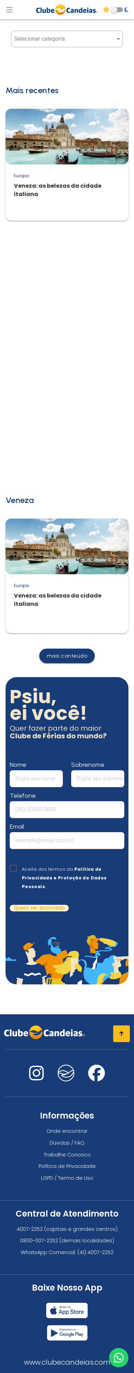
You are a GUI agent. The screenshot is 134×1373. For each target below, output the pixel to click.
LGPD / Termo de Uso (67, 1178)
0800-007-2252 (39, 1240)
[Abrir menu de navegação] (9, 9)
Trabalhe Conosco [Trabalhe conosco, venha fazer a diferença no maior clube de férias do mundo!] (67, 1154)
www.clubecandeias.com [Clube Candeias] (67, 1362)
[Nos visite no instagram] (36, 1077)
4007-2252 (30, 1229)
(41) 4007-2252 (95, 1252)
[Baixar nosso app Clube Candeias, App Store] (67, 1308)
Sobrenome (87, 764)
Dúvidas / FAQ (67, 1142)
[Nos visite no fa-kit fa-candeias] (66, 1079)
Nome (18, 764)
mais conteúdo (67, 655)
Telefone (23, 795)
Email (17, 826)
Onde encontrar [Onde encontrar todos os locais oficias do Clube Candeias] (67, 1131)
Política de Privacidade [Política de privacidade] (67, 1166)
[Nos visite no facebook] (96, 1077)
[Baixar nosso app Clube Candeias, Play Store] (67, 1330)
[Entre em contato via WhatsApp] (118, 1357)
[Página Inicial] (67, 9)
